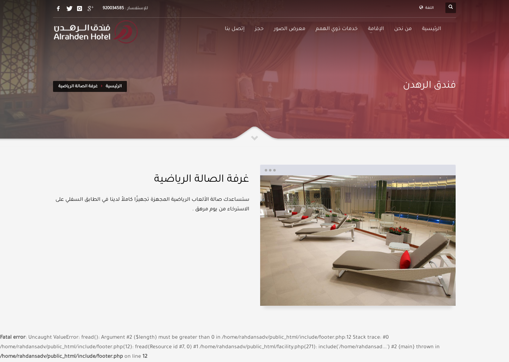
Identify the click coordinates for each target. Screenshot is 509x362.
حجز (259, 29)
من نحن (403, 29)
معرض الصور (289, 29)
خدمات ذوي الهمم (337, 29)
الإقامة (376, 29)
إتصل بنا (235, 29)
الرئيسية (431, 29)
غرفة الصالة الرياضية (78, 86)
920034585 (113, 8)
